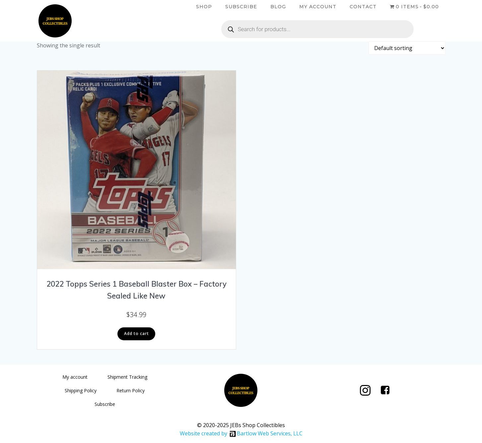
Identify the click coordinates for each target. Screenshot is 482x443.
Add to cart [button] (136, 333)
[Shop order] (407, 48)
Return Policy (130, 390)
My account (317, 7)
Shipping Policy (81, 390)
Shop (204, 7)
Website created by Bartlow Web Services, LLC (241, 433)
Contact (363, 7)
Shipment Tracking (127, 377)
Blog (278, 7)
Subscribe (241, 7)
